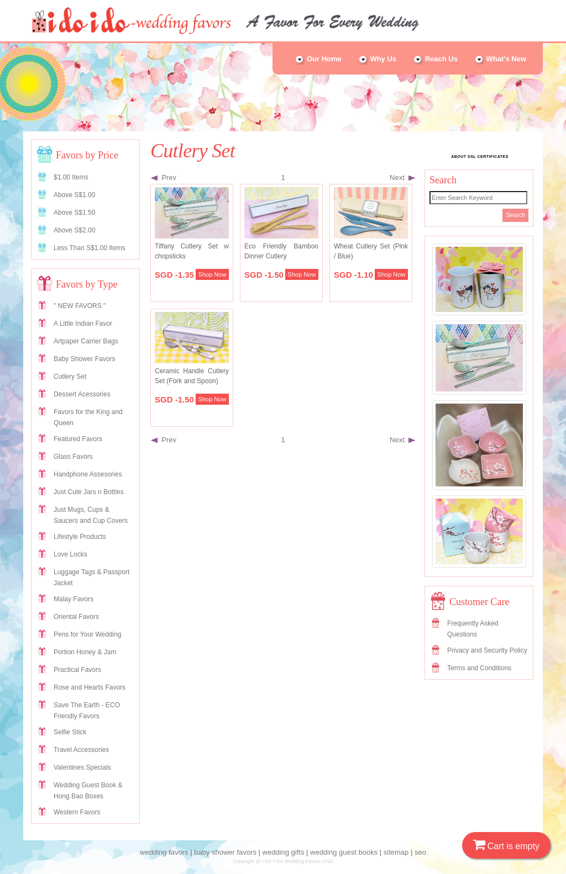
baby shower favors (225, 852)
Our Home (318, 59)
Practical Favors (77, 670)
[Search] (478, 197)
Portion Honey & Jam (85, 652)
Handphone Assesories (88, 474)
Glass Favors (73, 456)
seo (420, 852)
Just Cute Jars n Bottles (89, 492)
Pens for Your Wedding (88, 634)
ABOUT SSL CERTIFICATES (480, 156)
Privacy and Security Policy (487, 650)
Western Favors (77, 812)
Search (515, 214)
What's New (500, 59)
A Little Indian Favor (83, 323)
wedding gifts (284, 852)
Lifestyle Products (80, 537)
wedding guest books (344, 852)
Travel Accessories (81, 750)
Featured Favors (78, 439)
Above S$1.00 (74, 195)
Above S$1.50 (74, 212)
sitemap (396, 852)
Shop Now (212, 274)
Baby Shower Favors (84, 359)
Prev (163, 177)
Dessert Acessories (82, 394)
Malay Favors (73, 599)
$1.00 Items (71, 177)
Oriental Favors (76, 617)
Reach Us (435, 59)
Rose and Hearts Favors (89, 687)
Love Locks (70, 554)
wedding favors (164, 852)
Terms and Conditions (479, 668)
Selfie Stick (70, 732)
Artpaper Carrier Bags (86, 341)
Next (402, 177)
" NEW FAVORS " (80, 306)
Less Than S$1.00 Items (89, 248)
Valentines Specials (82, 767)
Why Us (377, 59)
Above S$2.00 (74, 230)
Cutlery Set (70, 376)
